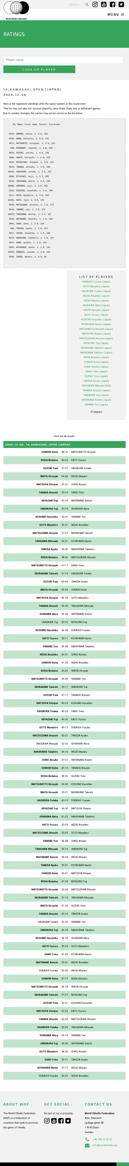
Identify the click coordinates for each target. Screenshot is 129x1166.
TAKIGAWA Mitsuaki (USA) (96, 376)
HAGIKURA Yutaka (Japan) (96, 281)
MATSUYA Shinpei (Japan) (96, 324)
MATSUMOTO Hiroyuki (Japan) (96, 319)
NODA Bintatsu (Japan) (96, 348)
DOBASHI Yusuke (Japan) (96, 272)
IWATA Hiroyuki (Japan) (96, 300)
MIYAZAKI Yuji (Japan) (96, 333)
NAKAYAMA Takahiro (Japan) (96, 343)
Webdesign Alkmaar (24, 1160)
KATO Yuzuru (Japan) (96, 305)
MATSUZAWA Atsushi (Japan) (96, 329)
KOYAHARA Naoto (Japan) (96, 314)
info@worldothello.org (101, 1136)
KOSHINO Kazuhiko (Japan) (96, 310)
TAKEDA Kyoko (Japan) (96, 371)
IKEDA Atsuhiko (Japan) (96, 286)
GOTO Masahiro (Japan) (96, 277)
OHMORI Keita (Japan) (96, 352)
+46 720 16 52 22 (98, 1130)
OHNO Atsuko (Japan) (96, 357)
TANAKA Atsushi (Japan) (96, 381)
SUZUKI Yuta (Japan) (96, 366)
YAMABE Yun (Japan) (96, 395)
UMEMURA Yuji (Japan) (96, 385)
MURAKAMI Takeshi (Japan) (96, 338)
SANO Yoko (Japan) (96, 362)
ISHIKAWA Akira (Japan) (96, 296)
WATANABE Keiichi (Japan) (96, 390)
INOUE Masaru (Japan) (96, 291)
